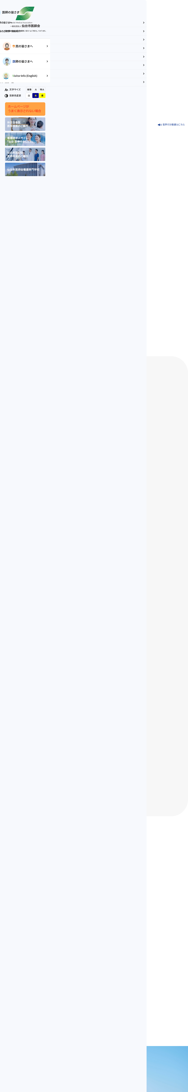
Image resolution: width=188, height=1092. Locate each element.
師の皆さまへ (22, 61)
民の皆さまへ (22, 46)
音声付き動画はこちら (174, 72)
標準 (29, 89)
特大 (42, 89)
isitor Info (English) (24, 75)
